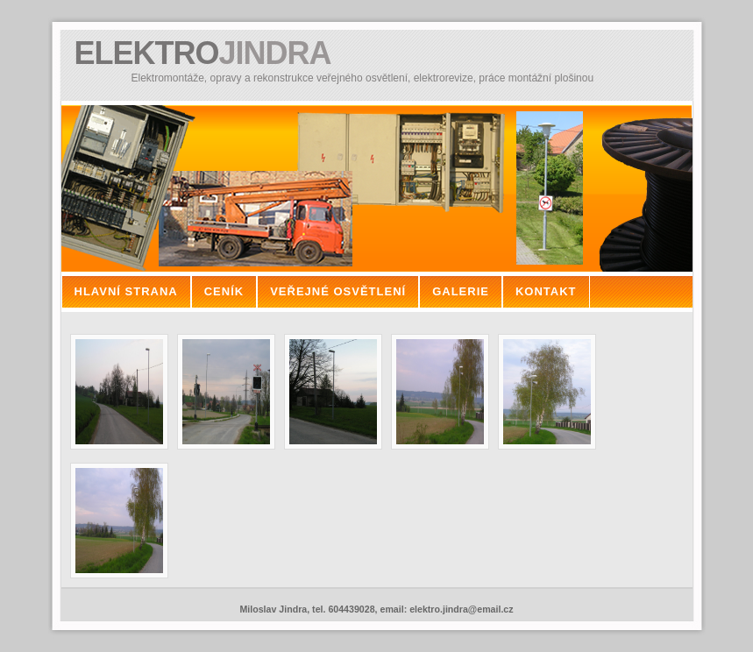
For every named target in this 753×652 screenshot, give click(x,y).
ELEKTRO (203, 53)
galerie (460, 291)
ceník (224, 291)
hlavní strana (126, 291)
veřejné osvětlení (338, 291)
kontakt (546, 291)
